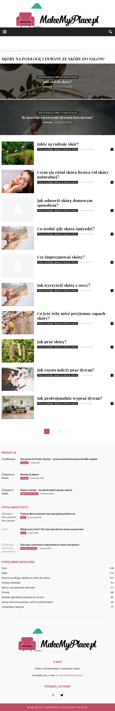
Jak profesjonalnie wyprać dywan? (69, 398)
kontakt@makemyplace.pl (69, 675)
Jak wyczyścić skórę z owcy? (63, 285)
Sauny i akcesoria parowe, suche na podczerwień (27, 602)
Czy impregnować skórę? (61, 256)
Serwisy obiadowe (11, 582)
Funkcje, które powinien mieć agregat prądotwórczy (47, 514)
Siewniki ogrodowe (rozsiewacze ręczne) (23, 597)
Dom (23, 517)
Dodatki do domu (28, 548)
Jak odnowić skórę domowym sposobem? (65, 203)
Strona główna (8, 50)
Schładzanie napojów (13, 606)
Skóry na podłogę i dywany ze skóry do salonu (57, 77)
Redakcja (47, 86)
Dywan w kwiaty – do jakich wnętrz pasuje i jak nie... (47, 490)
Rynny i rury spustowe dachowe (18, 587)
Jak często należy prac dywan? (65, 369)
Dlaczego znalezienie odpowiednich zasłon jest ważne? (50, 544)
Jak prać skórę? (51, 341)
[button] (110, 31)
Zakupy (24, 463)
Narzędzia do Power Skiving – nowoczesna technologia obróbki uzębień (58, 459)
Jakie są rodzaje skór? (58, 144)
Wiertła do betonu (29, 474)
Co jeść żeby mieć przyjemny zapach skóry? (71, 316)
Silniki (4, 572)
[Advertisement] (57, 42)
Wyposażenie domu (29, 494)
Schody (5, 592)
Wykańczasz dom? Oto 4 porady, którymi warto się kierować (52, 529)
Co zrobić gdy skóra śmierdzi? (66, 228)
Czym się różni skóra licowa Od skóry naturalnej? (72, 174)
